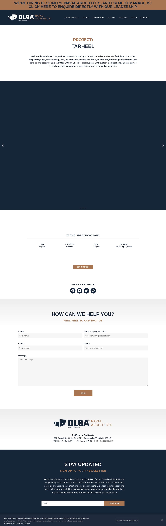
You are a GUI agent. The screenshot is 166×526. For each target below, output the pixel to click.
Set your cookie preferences (127, 520)
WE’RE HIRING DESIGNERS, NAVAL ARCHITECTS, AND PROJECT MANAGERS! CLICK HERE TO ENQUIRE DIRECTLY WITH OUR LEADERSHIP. (83, 5)
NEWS (134, 17)
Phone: (87, 343)
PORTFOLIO (98, 17)
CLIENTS (112, 17)
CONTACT (145, 17)
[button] (80, 208)
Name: (21, 331)
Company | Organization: (95, 331)
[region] (83, 520)
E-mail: (21, 343)
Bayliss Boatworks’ (105, 56)
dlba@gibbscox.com (104, 440)
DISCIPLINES (72, 17)
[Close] (162, 520)
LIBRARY (123, 17)
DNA (86, 17)
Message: (22, 356)
